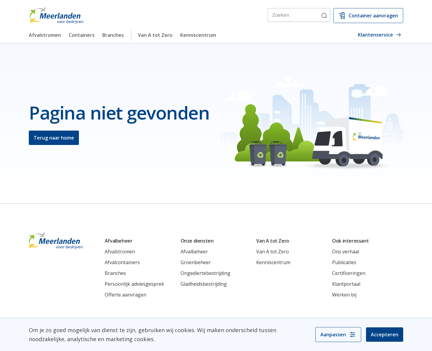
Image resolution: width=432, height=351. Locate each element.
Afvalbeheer (194, 251)
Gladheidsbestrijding (204, 284)
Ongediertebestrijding (205, 273)
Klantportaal (346, 284)
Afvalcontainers (122, 262)
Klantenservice (379, 34)
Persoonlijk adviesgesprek (134, 284)
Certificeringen (348, 273)
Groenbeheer (196, 262)
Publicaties (344, 262)
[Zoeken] (299, 15)
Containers (81, 35)
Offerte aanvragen (125, 294)
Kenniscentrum (198, 35)
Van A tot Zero (155, 35)
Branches (113, 35)
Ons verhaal (345, 251)
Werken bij (344, 294)
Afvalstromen (45, 35)
